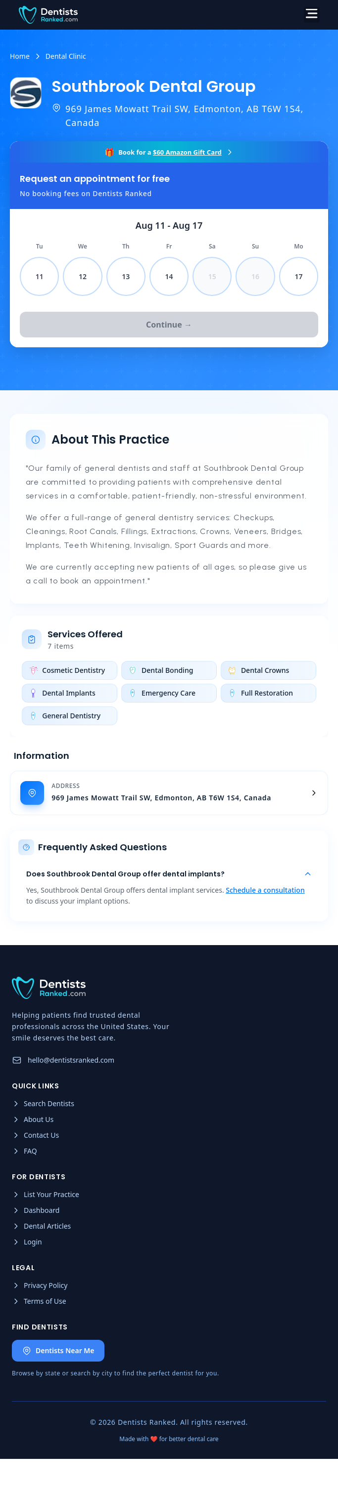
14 (169, 276)
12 (83, 276)
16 (255, 276)
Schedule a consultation (265, 892)
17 (298, 276)
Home (20, 56)
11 (40, 276)
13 (126, 276)
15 (212, 276)
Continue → (169, 324)
